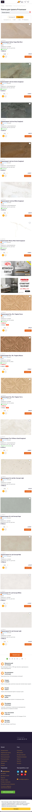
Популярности (26, 19)
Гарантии (3, 777)
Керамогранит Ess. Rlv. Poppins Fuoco (12, 314)
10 (22, 658)
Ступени (3, 765)
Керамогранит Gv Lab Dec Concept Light (12, 478)
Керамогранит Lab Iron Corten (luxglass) (12, 161)
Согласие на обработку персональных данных (6, 786)
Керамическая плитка (6, 752)
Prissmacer (5, 43)
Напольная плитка (5, 754)
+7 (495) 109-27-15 (22, 739)
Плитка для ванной (5, 756)
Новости (19, 759)
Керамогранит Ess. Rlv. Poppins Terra (12, 397)
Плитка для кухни (5, 759)
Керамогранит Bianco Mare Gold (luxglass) (12, 240)
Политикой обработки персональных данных (14, 805)
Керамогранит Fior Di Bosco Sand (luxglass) (13, 438)
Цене (15, 19)
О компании (19, 750)
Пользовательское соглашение (8, 784)
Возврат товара (4, 779)
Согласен (16, 809)
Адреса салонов (5, 771)
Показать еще (16, 655)
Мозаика (3, 763)
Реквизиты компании (21, 756)
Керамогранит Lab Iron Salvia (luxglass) (11, 82)
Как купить (3, 773)
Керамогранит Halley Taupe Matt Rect (12, 42)
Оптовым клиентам (21, 754)
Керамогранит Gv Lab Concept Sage (10, 516)
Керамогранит (4, 761)
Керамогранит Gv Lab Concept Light (11, 631)
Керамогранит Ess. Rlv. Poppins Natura (11, 355)
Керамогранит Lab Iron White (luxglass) (12, 201)
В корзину (28, 56)
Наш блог (19, 761)
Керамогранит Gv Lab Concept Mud (11, 554)
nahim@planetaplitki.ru (24, 779)
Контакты (19, 763)
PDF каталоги (20, 752)
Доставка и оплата (5, 775)
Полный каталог (4, 750)
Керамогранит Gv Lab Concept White (10, 593)
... (19, 658)
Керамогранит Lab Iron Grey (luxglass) (12, 121)
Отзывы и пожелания (5, 782)
